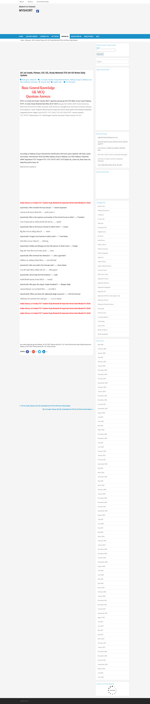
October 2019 (102, 507)
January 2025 (101, 366)
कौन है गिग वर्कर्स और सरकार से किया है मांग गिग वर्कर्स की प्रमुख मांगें (113, 143)
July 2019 (100, 519)
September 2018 (102, 562)
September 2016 (102, 664)
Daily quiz (28, 40)
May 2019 (100, 528)
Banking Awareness (104, 210)
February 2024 (102, 387)
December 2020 (102, 477)
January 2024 (101, 391)
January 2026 (101, 353)
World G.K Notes (103, 330)
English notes (102, 232)
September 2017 (102, 613)
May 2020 (100, 481)
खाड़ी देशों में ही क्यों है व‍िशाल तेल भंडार (108, 138)
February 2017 (102, 643)
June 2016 (101, 677)
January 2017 (101, 647)
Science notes (102, 313)
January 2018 (101, 596)
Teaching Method (103, 317)
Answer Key (101, 206)
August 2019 (101, 515)
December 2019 (102, 498)
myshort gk (57, 82)
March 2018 (101, 588)
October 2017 (102, 609)
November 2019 (102, 502)
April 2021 (100, 468)
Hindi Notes (101, 240)
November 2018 (102, 553)
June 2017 (101, 626)
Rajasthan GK (102, 291)
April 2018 (100, 583)
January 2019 (101, 545)
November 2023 (102, 400)
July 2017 (100, 622)
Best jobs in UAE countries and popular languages (112, 154)
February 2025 (102, 362)
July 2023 (100, 417)
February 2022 (102, 451)
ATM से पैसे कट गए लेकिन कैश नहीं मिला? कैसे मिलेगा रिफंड (111, 149)
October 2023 (102, 404)
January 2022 (101, 455)
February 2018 (102, 592)
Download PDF (102, 227)
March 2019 (101, 536)
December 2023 (102, 396)
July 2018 (100, 570)
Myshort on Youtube (27, 6)
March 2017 (101, 639)
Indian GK (33, 80)
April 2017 (100, 634)
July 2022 (100, 443)
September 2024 (102, 383)
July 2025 (100, 357)
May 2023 (100, 425)
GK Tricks (100, 236)
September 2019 (102, 511)
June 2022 (101, 447)
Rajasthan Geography (104, 287)
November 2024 (102, 374)
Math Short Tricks (103, 274)
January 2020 (101, 494)
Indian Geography (103, 253)
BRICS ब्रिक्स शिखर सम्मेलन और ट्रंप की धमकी (110, 165)
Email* (105, 49)
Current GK (101, 219)
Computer (101, 215)
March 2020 (101, 485)
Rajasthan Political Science (106, 304)
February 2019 (102, 541)
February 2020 (102, 489)
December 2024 (102, 370)
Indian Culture (102, 244)
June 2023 (101, 421)
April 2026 (100, 344)
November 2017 (102, 605)
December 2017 (102, 600)
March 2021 (101, 472)
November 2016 (102, 656)
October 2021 (102, 460)
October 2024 (102, 379)
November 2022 (102, 438)
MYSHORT (26, 10)
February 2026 (102, 349)
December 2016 (102, 651)
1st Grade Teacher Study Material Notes (54, 80)
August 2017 (101, 617)
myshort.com (24, 701)
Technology (101, 321)
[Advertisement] (85, 18)
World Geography (103, 334)
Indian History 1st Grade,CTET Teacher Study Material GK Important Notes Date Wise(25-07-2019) (55, 303)
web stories (101, 326)
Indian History (102, 262)
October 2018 (102, 558)
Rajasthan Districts (103, 283)
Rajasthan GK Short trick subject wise (109, 296)
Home (22, 40)
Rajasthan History (103, 300)
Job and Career (102, 270)
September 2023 (102, 408)
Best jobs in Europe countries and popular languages (110, 160)
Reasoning (101, 308)
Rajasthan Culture (103, 279)
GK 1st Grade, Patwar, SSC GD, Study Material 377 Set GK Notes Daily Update (45, 406)
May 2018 (100, 579)
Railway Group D (76, 80)
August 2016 (101, 669)
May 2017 (100, 630)
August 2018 (101, 566)
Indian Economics (103, 249)
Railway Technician (31, 82)
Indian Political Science (104, 266)
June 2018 (101, 575)
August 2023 (101, 413)
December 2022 (102, 434)
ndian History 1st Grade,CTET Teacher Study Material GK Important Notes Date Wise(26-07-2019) (55, 203)
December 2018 (102, 549)
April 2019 (100, 532)
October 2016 (102, 660)
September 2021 (102, 464)
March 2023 (101, 430)
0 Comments (70, 82)
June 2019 (101, 524)
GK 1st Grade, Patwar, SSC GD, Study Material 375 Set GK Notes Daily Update (67, 409)
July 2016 (100, 673)
